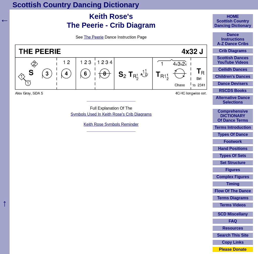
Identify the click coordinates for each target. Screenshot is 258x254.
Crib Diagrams (232, 51)
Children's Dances (232, 76)
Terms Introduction (233, 127)
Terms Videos (233, 205)
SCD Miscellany (233, 214)
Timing (232, 184)
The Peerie (94, 37)
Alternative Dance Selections (233, 100)
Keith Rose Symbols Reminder (111, 124)
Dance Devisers (233, 83)
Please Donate (232, 249)
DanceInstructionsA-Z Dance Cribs (232, 39)
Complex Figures (232, 177)
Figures (232, 170)
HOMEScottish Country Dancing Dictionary (232, 21)
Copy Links (233, 242)
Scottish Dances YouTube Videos (232, 60)
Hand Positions (232, 148)
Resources (232, 228)
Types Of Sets (232, 155)
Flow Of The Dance (233, 191)
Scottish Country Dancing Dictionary (76, 5)
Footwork (233, 141)
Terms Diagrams (232, 198)
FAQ (233, 221)
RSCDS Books (232, 90)
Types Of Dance (233, 134)
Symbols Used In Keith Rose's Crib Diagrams (111, 114)
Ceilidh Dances (232, 69)
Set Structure (232, 163)
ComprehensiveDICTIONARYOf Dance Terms (232, 115)
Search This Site (233, 235)
